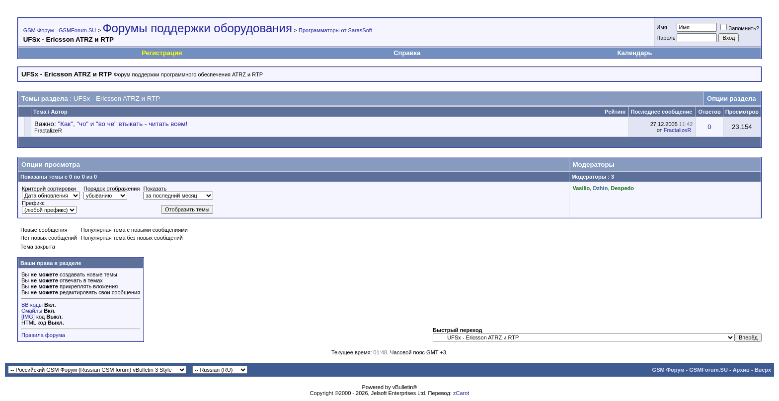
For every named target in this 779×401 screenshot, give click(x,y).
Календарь (635, 53)
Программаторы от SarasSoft (335, 30)
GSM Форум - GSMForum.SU (59, 30)
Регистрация (162, 53)
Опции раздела (731, 98)
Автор (59, 112)
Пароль (665, 38)
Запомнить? (739, 28)
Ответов (709, 112)
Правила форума (43, 335)
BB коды (32, 305)
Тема (39, 112)
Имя (661, 27)
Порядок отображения (111, 189)
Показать (154, 189)
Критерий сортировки (49, 189)
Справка (406, 53)
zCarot (461, 393)
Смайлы (31, 311)
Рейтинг (615, 112)
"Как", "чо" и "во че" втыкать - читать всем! (122, 124)
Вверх (763, 370)
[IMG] (28, 317)
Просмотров (742, 112)
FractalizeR (48, 131)
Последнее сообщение (662, 112)
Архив (741, 370)
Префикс (33, 203)
